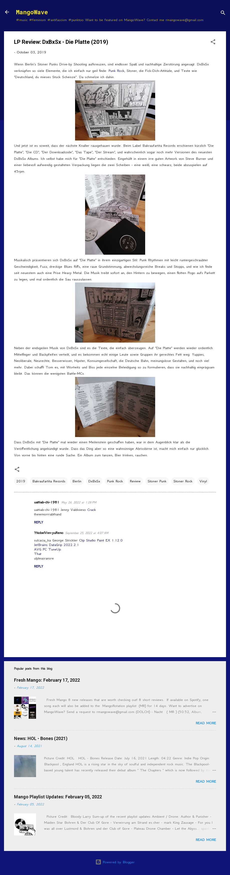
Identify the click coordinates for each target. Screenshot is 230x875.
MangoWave (32, 12)
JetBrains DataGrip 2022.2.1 (56, 544)
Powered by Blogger (115, 862)
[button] (213, 43)
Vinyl (203, 481)
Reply (38, 522)
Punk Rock (116, 70)
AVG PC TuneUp (47, 549)
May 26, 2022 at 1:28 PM (78, 502)
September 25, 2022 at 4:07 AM (86, 533)
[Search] (223, 13)
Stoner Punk (157, 481)
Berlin (76, 481)
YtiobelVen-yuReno (48, 532)
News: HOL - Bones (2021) (41, 738)
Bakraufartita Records (48, 481)
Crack (91, 509)
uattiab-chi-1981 (46, 502)
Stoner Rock (182, 481)
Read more (206, 723)
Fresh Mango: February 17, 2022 (47, 680)
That (37, 553)
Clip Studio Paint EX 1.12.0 (101, 540)
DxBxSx (94, 481)
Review (135, 481)
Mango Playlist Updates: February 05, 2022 (58, 796)
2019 (20, 481)
